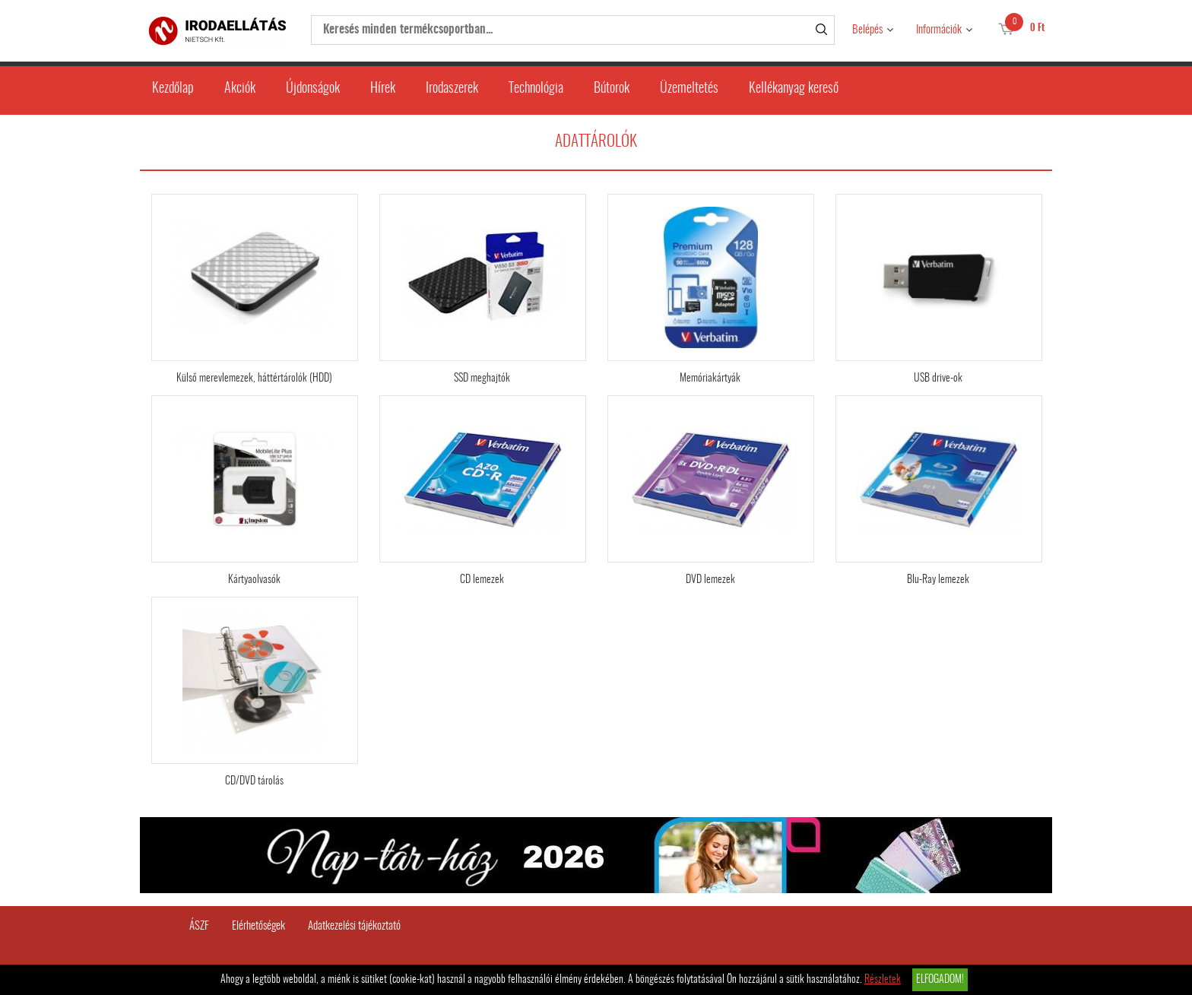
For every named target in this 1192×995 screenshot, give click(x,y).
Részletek (882, 979)
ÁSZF (199, 926)
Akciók (239, 89)
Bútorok (611, 89)
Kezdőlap (173, 89)
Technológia (536, 89)
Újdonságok (313, 89)
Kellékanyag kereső (794, 89)
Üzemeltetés (689, 89)
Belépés (867, 30)
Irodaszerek (452, 89)
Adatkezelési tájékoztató (354, 926)
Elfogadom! (940, 979)
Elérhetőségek (258, 926)
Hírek (382, 89)
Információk (939, 30)
